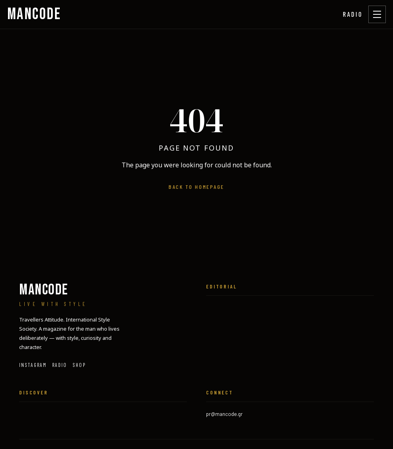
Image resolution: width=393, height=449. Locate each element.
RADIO (353, 14)
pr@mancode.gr (224, 414)
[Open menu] (377, 14)
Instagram (33, 365)
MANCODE (34, 14)
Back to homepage (196, 186)
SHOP (79, 365)
